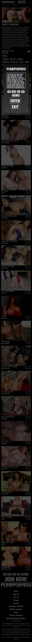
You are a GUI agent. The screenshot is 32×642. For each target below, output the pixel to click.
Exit (15, 106)
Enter (15, 101)
